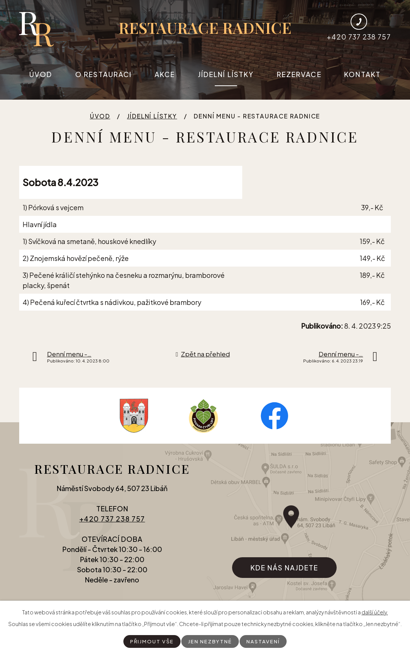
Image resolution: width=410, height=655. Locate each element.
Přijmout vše (151, 641)
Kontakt (362, 74)
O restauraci (103, 74)
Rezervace (299, 74)
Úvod (40, 74)
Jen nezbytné (210, 641)
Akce (165, 74)
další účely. (374, 611)
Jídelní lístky (226, 74)
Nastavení (264, 641)
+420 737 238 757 (112, 522)
